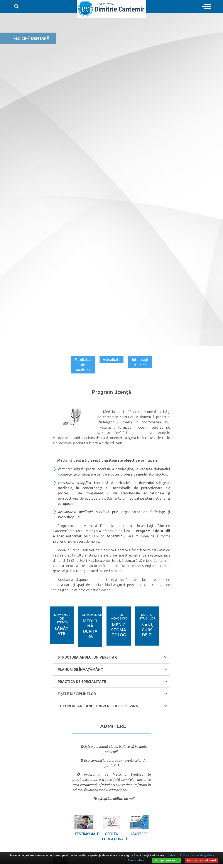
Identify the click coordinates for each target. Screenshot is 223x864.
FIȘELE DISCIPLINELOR (113, 693)
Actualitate (111, 360)
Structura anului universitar (113, 657)
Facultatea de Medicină (83, 365)
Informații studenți (140, 362)
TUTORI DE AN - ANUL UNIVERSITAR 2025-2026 (113, 706)
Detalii (171, 855)
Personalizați (136, 860)
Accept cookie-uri (166, 860)
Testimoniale (83, 834)
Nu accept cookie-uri (201, 860)
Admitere (139, 834)
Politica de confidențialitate (197, 855)
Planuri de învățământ (113, 669)
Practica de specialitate (113, 681)
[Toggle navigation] (206, 6)
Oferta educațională (111, 836)
